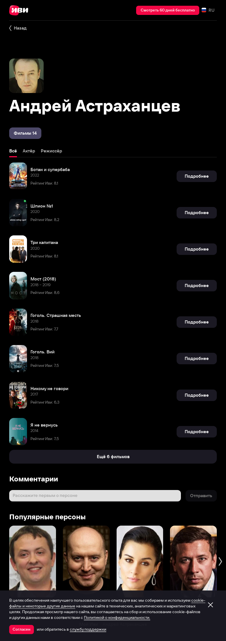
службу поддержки (88, 629)
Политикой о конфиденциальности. (117, 617)
